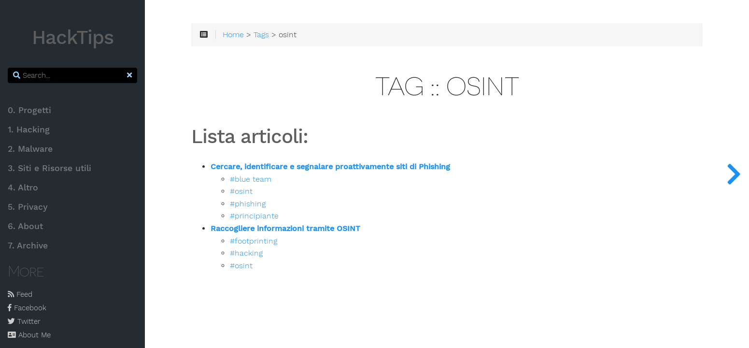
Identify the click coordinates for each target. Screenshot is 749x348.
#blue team (250, 179)
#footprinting (253, 241)
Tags (261, 34)
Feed (20, 294)
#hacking (246, 253)
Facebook (27, 308)
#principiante (254, 216)
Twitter (24, 321)
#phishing (248, 204)
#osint (241, 191)
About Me (29, 335)
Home (233, 34)
